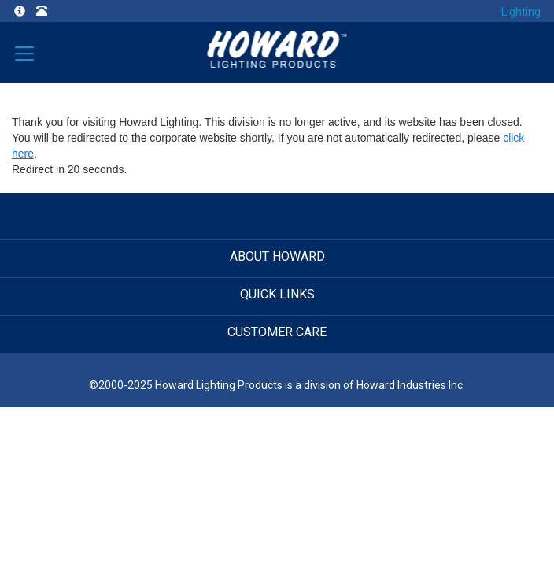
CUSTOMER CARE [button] (277, 331)
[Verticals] (24, 52)
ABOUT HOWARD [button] (277, 256)
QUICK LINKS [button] (277, 294)
